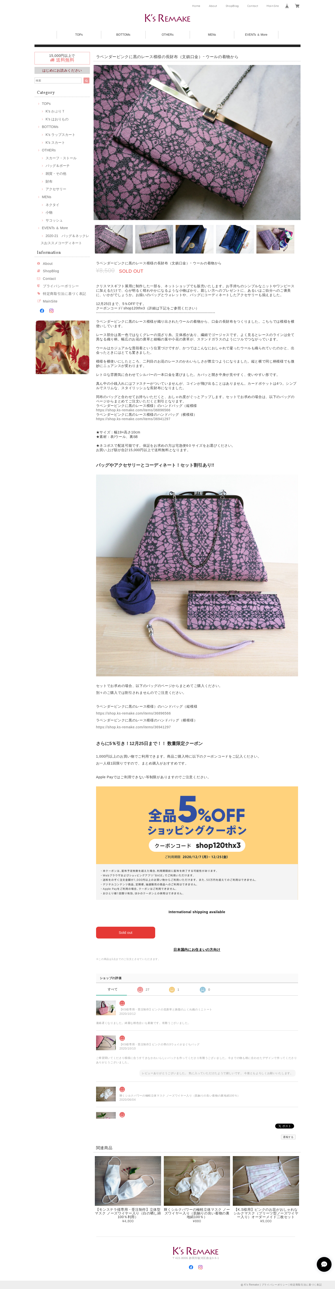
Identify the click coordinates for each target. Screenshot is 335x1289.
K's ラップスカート (60, 135)
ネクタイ (52, 205)
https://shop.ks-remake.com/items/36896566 (133, 410)
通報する (288, 1137)
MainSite (273, 6)
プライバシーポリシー (61, 286)
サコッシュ (54, 220)
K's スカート (55, 142)
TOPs (79, 34)
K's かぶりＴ (55, 111)
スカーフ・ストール (61, 158)
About (213, 6)
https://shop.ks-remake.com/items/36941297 (133, 419)
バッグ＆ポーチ (58, 166)
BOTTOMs (123, 34)
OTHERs (168, 34)
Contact (252, 6)
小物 (49, 212)
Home (196, 6)
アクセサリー (56, 189)
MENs (212, 34)
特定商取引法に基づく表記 (64, 294)
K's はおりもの (57, 119)
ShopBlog (232, 6)
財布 (49, 181)
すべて (113, 989)
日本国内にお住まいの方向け (196, 950)
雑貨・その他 (56, 173)
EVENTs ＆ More (256, 34)
